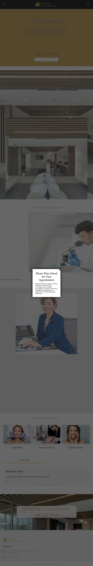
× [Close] (60, 269)
